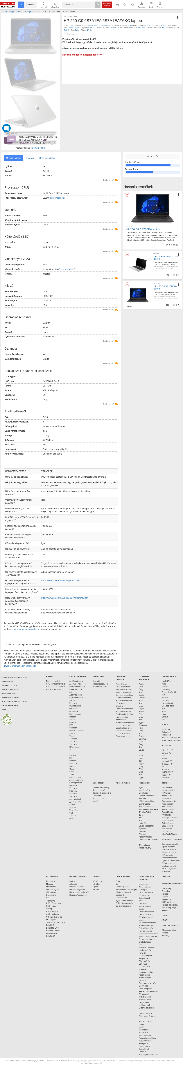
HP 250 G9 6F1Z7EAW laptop (165, 287)
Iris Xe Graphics (74, 28)
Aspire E (72, 807)
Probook (72, 761)
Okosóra (119, 706)
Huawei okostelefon (124, 700)
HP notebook (74, 747)
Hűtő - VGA (51, 906)
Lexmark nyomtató (169, 849)
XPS (71, 725)
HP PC (165, 758)
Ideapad (72, 733)
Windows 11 (140, 28)
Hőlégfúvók (143, 1044)
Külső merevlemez (146, 807)
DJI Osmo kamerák (124, 906)
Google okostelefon (123, 728)
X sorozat (73, 788)
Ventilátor (166, 910)
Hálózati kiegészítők (77, 889)
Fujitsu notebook (76, 698)
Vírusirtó (96, 889)
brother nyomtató (169, 866)
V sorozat (73, 744)
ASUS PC (166, 769)
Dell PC (165, 756)
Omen (71, 769)
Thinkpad (73, 739)
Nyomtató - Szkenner (172, 839)
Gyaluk (145, 1024)
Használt (96, 681)
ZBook (72, 774)
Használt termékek (53, 689)
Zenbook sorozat (76, 780)
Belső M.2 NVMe (53, 931)
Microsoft (166, 700)
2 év (164, 298)
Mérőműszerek (145, 1035)
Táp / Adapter (144, 845)
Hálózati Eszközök (78, 876)
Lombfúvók (143, 964)
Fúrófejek (144, 890)
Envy (71, 772)
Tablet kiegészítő (169, 692)
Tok (140, 692)
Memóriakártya (145, 790)
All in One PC (167, 750)
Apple (141, 684)
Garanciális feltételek (10, 705)
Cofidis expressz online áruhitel (14, 678)
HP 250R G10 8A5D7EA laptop (166, 257)
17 (70, 752)
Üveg (141, 689)
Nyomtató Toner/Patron (171, 860)
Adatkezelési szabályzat (11, 697)
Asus (164, 684)
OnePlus (142, 739)
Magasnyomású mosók (148, 1054)
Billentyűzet (143, 793)
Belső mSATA (52, 933)
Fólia (141, 687)
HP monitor (166, 793)
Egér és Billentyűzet (147, 796)
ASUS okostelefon (123, 689)
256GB (163, 25)
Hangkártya (51, 895)
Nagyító (165, 897)
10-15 (141, 815)
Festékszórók (144, 1046)
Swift (71, 813)
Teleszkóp (166, 891)
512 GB (166, 265)
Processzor (50, 881)
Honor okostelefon (123, 711)
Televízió (166, 876)
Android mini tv (123, 783)
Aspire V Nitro (75, 802)
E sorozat (73, 703)
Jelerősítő (73, 884)
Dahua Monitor (168, 820)
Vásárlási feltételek (9, 686)
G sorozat (73, 728)
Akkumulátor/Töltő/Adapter (126, 889)
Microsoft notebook (77, 687)
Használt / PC (99, 676)
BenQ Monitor (167, 812)
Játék (164, 915)
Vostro (72, 720)
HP (72, 25)
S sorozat (73, 796)
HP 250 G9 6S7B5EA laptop (143, 229)
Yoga (71, 736)
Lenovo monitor (168, 790)
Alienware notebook (77, 684)
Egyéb (141, 695)
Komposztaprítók (146, 972)
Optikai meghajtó (53, 889)
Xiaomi (142, 711)
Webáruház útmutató (10, 689)
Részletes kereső (107, 4)
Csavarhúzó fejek (147, 893)
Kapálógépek (144, 975)
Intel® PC (166, 778)
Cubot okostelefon (123, 733)
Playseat (142, 834)
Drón (118, 881)
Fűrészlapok (145, 895)
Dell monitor (167, 787)
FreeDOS (170, 240)
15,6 (173, 238)
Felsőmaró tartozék (147, 939)
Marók (143, 1027)
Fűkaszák (143, 969)
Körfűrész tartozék (146, 925)
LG (140, 753)
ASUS (164, 711)
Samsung (143, 725)
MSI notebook (75, 706)
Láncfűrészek (146, 967)
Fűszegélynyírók (146, 956)
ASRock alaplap (53, 914)
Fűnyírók (142, 953)
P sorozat (73, 791)
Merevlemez (51, 887)
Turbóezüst (157, 270)
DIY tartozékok (145, 914)
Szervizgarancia (173, 298)
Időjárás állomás (168, 902)
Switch (72, 805)
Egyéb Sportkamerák (125, 900)
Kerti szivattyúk (145, 978)
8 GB (148, 25)
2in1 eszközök (168, 706)
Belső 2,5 (50, 925)
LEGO (164, 920)
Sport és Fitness (170, 925)
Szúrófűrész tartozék (147, 923)
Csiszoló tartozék (146, 928)
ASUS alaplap (52, 911)
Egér (141, 787)
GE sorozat (74, 709)
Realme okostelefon (124, 731)
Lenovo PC (166, 753)
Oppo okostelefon (123, 736)
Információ (55, 5)
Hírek (4, 709)
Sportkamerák (121, 898)
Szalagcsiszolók (145, 1013)
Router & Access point (78, 895)
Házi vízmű (143, 980)
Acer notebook (75, 799)
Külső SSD (50, 936)
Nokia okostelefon (123, 687)
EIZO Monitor (167, 826)
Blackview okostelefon (125, 722)
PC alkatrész (52, 876)
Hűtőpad (142, 831)
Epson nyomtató (168, 847)
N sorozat (73, 785)
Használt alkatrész (100, 687)
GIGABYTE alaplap (54, 917)
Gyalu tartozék (145, 942)
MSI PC (165, 767)
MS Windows (98, 881)
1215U (156, 294)
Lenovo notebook (76, 731)
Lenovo (165, 687)
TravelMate (74, 810)
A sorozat (73, 700)
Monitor (165, 783)
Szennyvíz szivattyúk (147, 983)
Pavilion (72, 755)
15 (70, 750)
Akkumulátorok (146, 887)
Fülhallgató (166, 735)
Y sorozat (73, 742)
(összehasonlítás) (57, 198)
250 (70, 758)
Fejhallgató (166, 732)
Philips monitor (168, 809)
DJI (117, 884)
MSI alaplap (51, 920)
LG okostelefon (122, 703)
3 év (163, 28)
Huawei (142, 698)
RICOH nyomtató (169, 863)
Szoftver (96, 876)
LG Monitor (166, 798)
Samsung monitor (169, 801)
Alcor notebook (75, 695)
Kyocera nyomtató (169, 858)
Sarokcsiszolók (146, 1000)
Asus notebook (75, 777)
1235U (130, 25)
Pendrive (142, 798)
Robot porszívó (99, 790)
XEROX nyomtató (169, 869)
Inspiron (72, 717)
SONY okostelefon (123, 698)
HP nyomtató (167, 855)
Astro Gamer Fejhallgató (172, 740)
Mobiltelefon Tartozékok (148, 809)
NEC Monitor (167, 831)
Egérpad (142, 829)
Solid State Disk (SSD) (55, 922)
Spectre (72, 766)
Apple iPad (166, 681)
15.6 (94, 28)
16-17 (141, 820)
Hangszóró (166, 729)
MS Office (96, 884)
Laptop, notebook (77, 676)
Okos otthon (98, 783)
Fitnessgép (166, 936)
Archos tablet (167, 703)
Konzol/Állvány (145, 848)
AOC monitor (167, 807)
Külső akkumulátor (146, 801)
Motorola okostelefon (124, 709)
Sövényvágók (146, 961)
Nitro (71, 818)
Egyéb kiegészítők (146, 826)
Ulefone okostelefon (124, 725)
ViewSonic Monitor (169, 834)
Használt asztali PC (100, 684)
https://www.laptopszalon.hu (27, 629)
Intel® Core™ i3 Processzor (167, 292)
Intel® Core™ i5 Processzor (98, 25)
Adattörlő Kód (7, 682)
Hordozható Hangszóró (171, 738)
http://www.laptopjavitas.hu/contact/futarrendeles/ (64, 598)
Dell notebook (75, 714)
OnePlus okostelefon (124, 714)
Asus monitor (167, 804)
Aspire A (72, 816)
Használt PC (167, 761)
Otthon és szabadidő (172, 884)
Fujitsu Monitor (168, 823)
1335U (156, 265)
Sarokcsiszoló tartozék (148, 936)
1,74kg (89, 30)
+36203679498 (38, 148)
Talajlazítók (143, 958)
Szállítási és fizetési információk (14, 701)
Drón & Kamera (123, 876)
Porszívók (143, 1052)
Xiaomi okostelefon (123, 692)
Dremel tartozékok (148, 912)
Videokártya (51, 892)
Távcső (165, 894)
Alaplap (49, 909)
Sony (141, 766)
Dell (163, 720)
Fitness (165, 933)
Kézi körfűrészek (147, 1022)
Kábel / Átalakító (146, 837)
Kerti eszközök (145, 950)
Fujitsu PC (166, 775)
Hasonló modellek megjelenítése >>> (82, 54)
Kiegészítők (144, 783)
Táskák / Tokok (145, 812)
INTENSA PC (167, 772)
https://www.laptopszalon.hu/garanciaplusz (61, 580)
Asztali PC (167, 745)
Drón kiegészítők (122, 887)
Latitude (72, 722)
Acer (164, 714)
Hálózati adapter (76, 887)
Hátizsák (142, 823)
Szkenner (166, 871)
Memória (49, 884)
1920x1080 (115, 28)
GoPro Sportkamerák (124, 903)
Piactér (49, 676)
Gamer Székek (145, 804)
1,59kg (165, 270)
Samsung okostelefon (124, 695)
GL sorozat (73, 711)
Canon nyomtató (169, 852)
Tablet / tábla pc (169, 676)
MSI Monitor (167, 829)
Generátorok (144, 1049)
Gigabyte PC (167, 764)
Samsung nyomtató (170, 844)
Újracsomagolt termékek (56, 684)
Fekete (156, 300)
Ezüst (77, 30)
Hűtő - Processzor (53, 903)
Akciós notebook (76, 681)
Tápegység (50, 900)
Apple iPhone (121, 684)
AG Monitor (166, 815)
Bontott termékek (53, 681)
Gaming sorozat (76, 783)
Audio (165, 725)
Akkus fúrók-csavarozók (148, 991)
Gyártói (66, 30)
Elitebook (73, 763)
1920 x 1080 (145, 240)
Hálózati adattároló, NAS (79, 892)
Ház (47, 898)
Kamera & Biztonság (101, 787)
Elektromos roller (169, 930)
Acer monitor (167, 796)
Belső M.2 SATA (52, 928)
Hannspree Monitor (170, 818)
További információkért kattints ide (20, 666)
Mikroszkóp (166, 888)
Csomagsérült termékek (56, 687)
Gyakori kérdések (9, 693)
